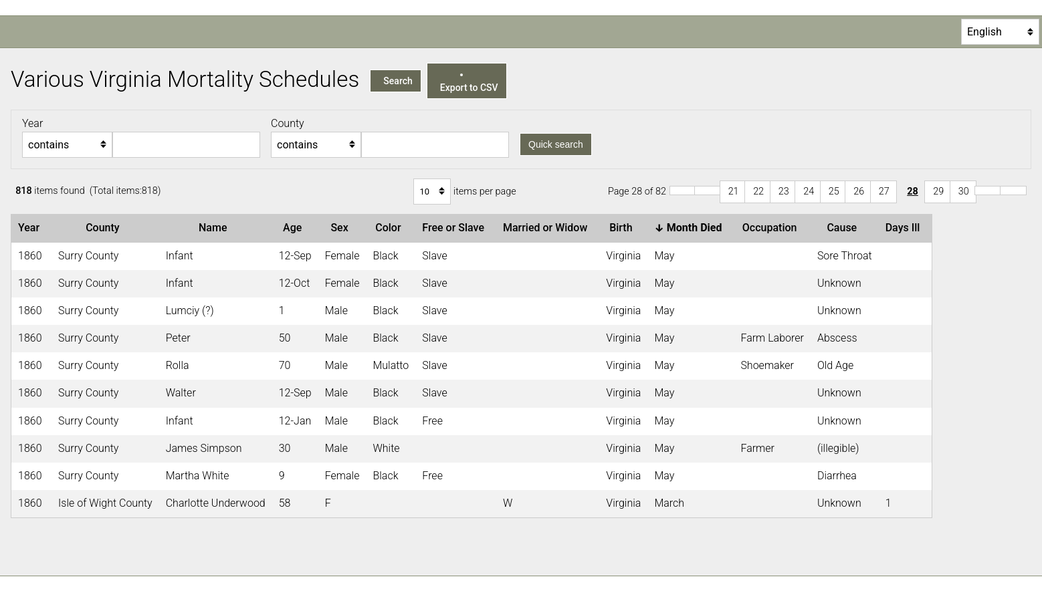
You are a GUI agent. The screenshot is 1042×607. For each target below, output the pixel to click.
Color (390, 227)
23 (783, 191)
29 (938, 191)
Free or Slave (456, 227)
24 (808, 191)
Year (31, 227)
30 (963, 191)
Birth (623, 227)
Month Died (690, 227)
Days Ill (905, 227)
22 (758, 191)
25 (834, 191)
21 (733, 191)
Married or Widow (548, 227)
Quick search (555, 144)
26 (858, 191)
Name (215, 227)
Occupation (772, 227)
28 (912, 191)
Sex (341, 227)
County (105, 227)
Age (295, 227)
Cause (844, 227)
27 (884, 191)
